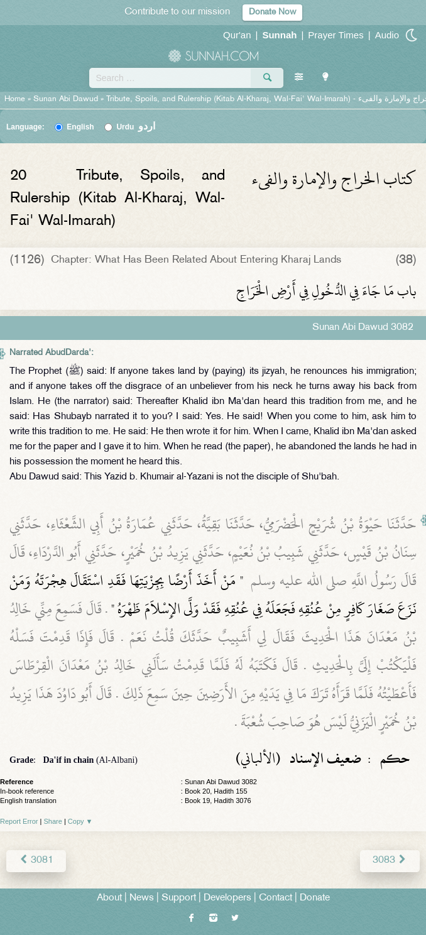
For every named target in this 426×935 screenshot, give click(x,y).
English (80, 127)
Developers (227, 898)
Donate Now (272, 12)
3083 (390, 860)
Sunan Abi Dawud (65, 99)
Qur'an (237, 35)
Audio (387, 35)
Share (53, 821)
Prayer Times (335, 35)
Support (178, 898)
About (109, 898)
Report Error (19, 821)
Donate (315, 898)
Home (14, 99)
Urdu (135, 127)
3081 (36, 860)
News (141, 898)
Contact (275, 898)
